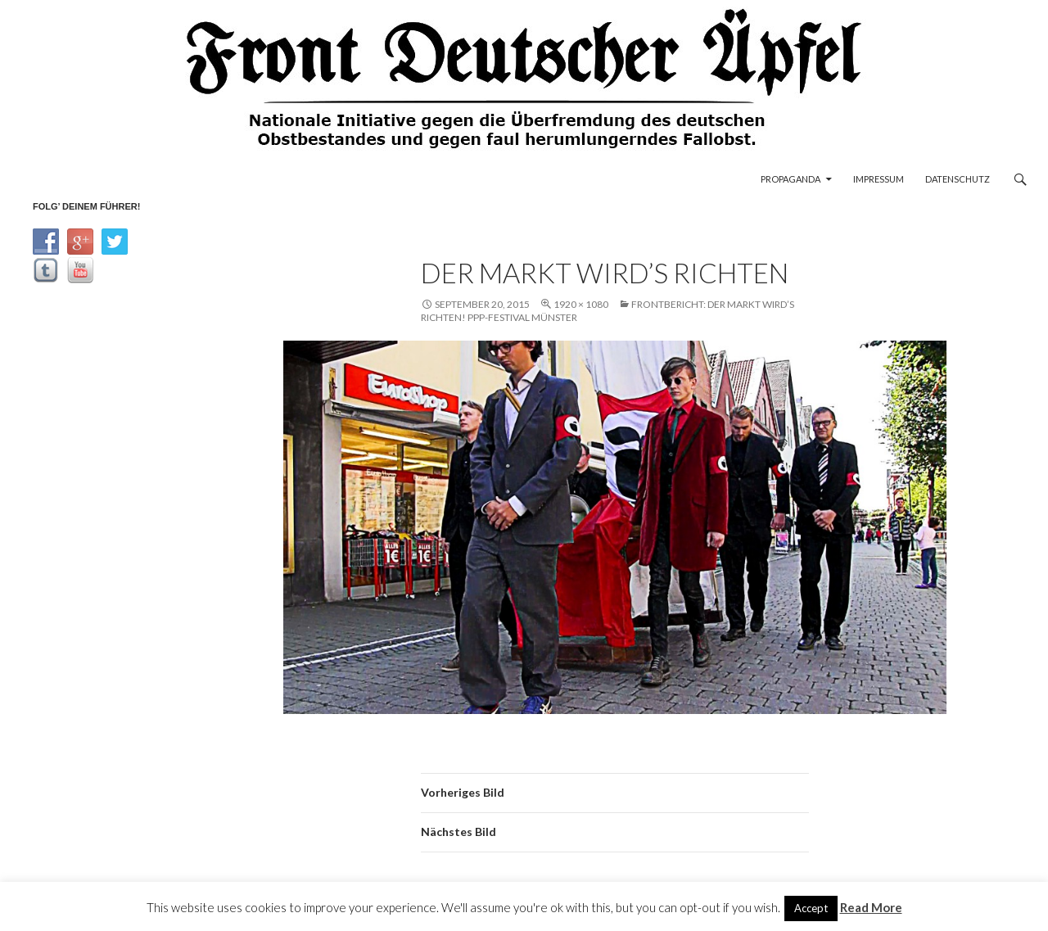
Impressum (878, 179)
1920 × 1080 (580, 304)
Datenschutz (957, 179)
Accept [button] (811, 908)
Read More (871, 907)
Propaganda (790, 179)
